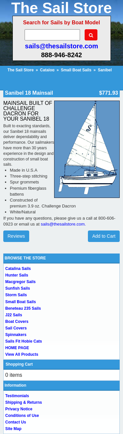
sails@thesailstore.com (61, 46)
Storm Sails (16, 295)
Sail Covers (16, 328)
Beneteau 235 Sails (23, 308)
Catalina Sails (18, 268)
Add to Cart (103, 236)
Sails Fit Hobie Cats (23, 341)
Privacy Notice (18, 409)
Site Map (13, 428)
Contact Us (15, 422)
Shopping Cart (19, 364)
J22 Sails (13, 315)
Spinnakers (16, 334)
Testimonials (17, 396)
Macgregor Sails (20, 281)
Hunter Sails (16, 275)
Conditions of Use (22, 415)
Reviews (16, 236)
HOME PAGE (17, 348)
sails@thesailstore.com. (63, 224)
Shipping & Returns (23, 402)
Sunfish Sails (17, 288)
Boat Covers (17, 321)
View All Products (21, 354)
